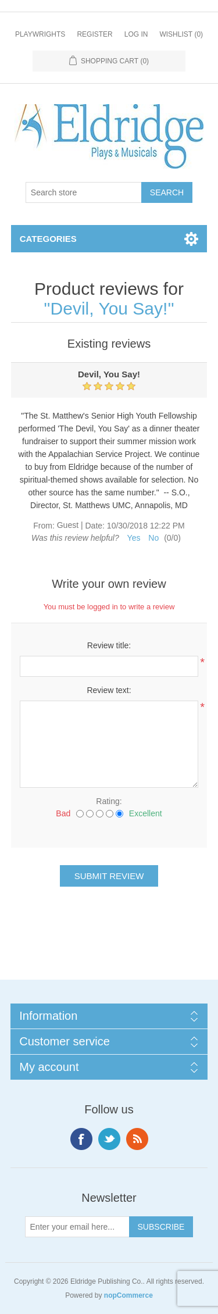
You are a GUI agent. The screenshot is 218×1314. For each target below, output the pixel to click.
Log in (136, 34)
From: (44, 525)
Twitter (109, 1139)
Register (94, 34)
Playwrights (40, 34)
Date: (94, 525)
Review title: (109, 645)
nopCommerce (128, 1295)
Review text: (109, 690)
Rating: (108, 801)
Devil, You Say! (109, 308)
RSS (137, 1139)
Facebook (81, 1139)
